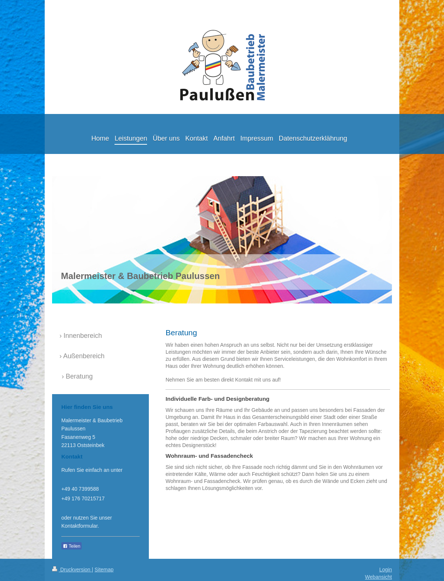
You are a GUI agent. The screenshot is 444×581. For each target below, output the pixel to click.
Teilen (71, 546)
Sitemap (104, 569)
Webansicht (378, 577)
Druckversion (72, 569)
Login (385, 569)
